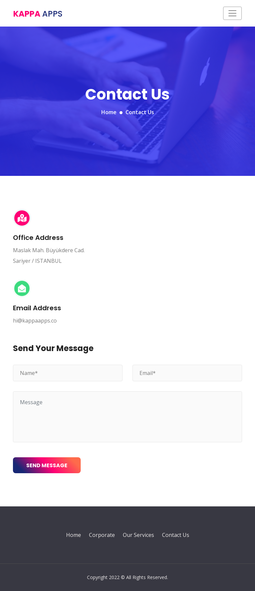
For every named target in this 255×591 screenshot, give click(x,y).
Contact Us (175, 535)
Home (109, 112)
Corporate (102, 535)
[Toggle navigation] (232, 13)
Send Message (46, 465)
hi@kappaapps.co (35, 320)
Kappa (37, 14)
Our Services (138, 535)
